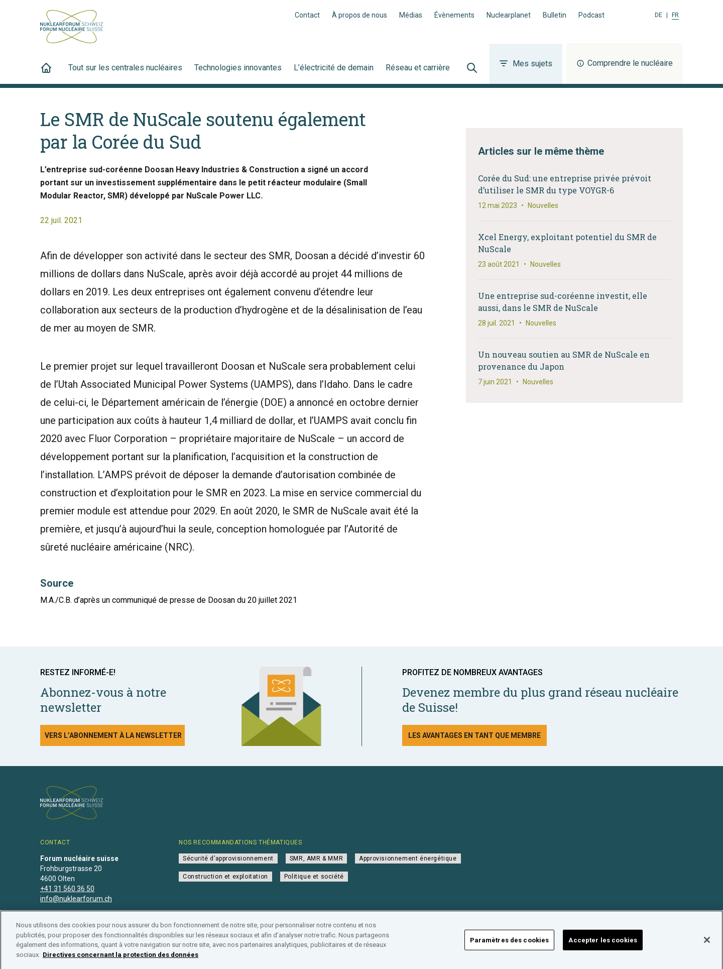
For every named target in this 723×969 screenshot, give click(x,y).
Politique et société (314, 876)
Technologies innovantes (238, 73)
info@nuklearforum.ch (76, 899)
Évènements (454, 15)
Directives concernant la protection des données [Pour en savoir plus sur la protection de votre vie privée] (120, 959)
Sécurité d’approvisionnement (228, 858)
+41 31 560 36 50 (67, 889)
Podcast (591, 15)
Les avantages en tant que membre (474, 735)
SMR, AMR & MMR (316, 858)
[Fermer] (707, 945)
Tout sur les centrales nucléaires (125, 73)
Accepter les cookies (602, 944)
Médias (410, 15)
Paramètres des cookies (509, 944)
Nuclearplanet (509, 15)
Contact (307, 15)
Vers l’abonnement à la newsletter (113, 735)
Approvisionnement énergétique (407, 858)
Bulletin (554, 15)
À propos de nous (359, 15)
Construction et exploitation (225, 876)
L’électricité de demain (334, 73)
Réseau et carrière (418, 73)
